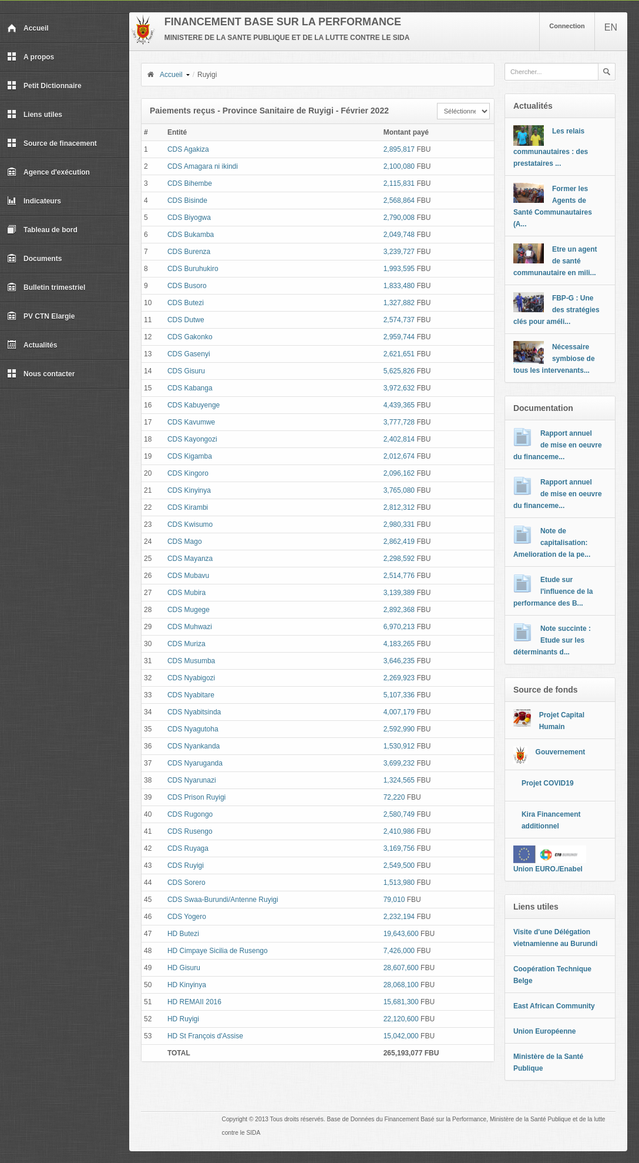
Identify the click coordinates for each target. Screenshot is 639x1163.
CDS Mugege (188, 610)
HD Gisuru (183, 968)
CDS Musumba (191, 661)
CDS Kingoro (187, 473)
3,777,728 (399, 422)
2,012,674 (399, 456)
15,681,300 (401, 1002)
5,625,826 (399, 371)
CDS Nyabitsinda (194, 712)
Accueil (28, 28)
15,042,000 (401, 1036)
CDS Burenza (188, 252)
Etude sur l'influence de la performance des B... (553, 591)
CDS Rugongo (190, 814)
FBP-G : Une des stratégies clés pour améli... (556, 310)
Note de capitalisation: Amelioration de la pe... (551, 543)
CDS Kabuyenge (193, 405)
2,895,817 (399, 149)
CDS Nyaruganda (195, 763)
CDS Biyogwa (189, 217)
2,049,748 (399, 234)
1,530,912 (399, 746)
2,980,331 (399, 524)
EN (610, 27)
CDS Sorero (186, 882)
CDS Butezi (185, 303)
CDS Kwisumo (190, 524)
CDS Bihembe (189, 183)
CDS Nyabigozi (191, 678)
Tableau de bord (42, 230)
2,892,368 (399, 610)
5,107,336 (399, 695)
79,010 (394, 899)
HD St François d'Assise (205, 1036)
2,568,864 (399, 200)
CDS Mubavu (188, 576)
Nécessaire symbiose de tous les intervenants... (554, 359)
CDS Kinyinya (189, 490)
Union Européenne (544, 1031)
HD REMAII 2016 (194, 1002)
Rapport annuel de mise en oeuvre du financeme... (557, 445)
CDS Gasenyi (188, 354)
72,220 (394, 797)
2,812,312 (399, 507)
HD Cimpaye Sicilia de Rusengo (217, 951)
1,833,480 (399, 286)
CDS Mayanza (190, 558)
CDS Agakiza (188, 149)
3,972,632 (399, 388)
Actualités (32, 345)
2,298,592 (399, 558)
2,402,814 (399, 439)
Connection (567, 25)
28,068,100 (401, 985)
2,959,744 (399, 337)
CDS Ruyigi (185, 865)
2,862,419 (399, 541)
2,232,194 (399, 917)
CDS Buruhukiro (192, 269)
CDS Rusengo (190, 831)
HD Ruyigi (183, 1019)
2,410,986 (399, 831)
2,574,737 (399, 320)
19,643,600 (401, 934)
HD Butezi (183, 934)
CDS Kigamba (189, 456)
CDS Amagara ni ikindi (202, 166)
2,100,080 (399, 166)
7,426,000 (399, 951)
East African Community (554, 1006)
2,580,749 (399, 814)
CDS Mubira (186, 593)
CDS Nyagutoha (192, 729)
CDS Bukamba (190, 234)
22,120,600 (401, 1019)
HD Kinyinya (186, 985)
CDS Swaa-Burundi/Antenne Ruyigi (222, 899)
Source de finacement (52, 143)
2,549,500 (399, 865)
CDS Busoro (187, 286)
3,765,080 (399, 490)
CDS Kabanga (190, 388)
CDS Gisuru (186, 371)
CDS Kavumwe (191, 422)
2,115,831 (399, 183)
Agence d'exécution (48, 172)
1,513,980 (399, 882)
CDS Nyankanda (193, 746)
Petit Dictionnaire (44, 86)
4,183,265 (399, 644)
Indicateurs (34, 201)
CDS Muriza (186, 644)
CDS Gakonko (190, 337)
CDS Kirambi (187, 507)
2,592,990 (399, 729)
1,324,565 (399, 780)
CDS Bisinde (187, 200)
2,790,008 (399, 217)
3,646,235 (399, 661)
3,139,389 (399, 593)
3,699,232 (399, 763)
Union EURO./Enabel (548, 869)
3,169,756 (399, 848)
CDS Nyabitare (190, 695)
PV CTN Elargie (41, 316)
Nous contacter (41, 374)
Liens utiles (34, 114)
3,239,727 (399, 252)
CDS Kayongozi (192, 439)
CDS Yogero (186, 917)
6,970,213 (399, 627)
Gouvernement (561, 752)
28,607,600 (401, 968)
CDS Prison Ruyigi (196, 797)
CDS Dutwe (185, 320)
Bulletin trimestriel (46, 287)
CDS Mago (184, 541)
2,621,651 (399, 354)
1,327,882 (399, 303)
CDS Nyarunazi (191, 780)
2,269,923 (399, 678)
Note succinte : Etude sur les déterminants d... (552, 640)
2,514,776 (399, 576)
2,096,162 (399, 473)
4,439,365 (399, 405)
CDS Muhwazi (189, 627)
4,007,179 (399, 712)
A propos (30, 57)
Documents (34, 258)
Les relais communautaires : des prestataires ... (550, 147)
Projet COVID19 (548, 783)
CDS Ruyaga (187, 848)
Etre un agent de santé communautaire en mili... (555, 261)
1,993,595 (399, 269)
